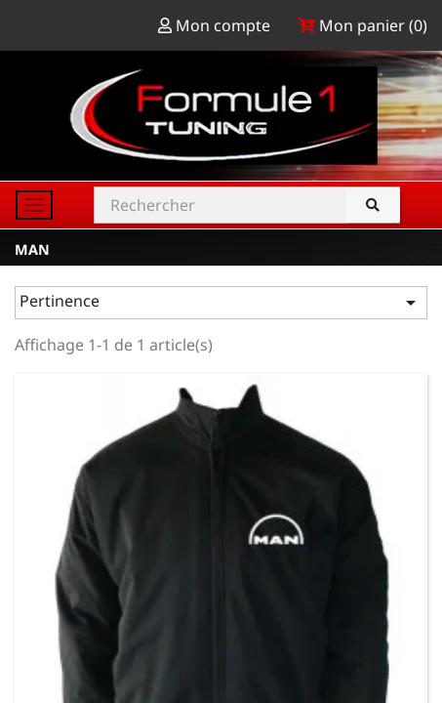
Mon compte (216, 25)
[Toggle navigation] (34, 205)
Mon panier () (362, 25)
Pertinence (221, 302)
